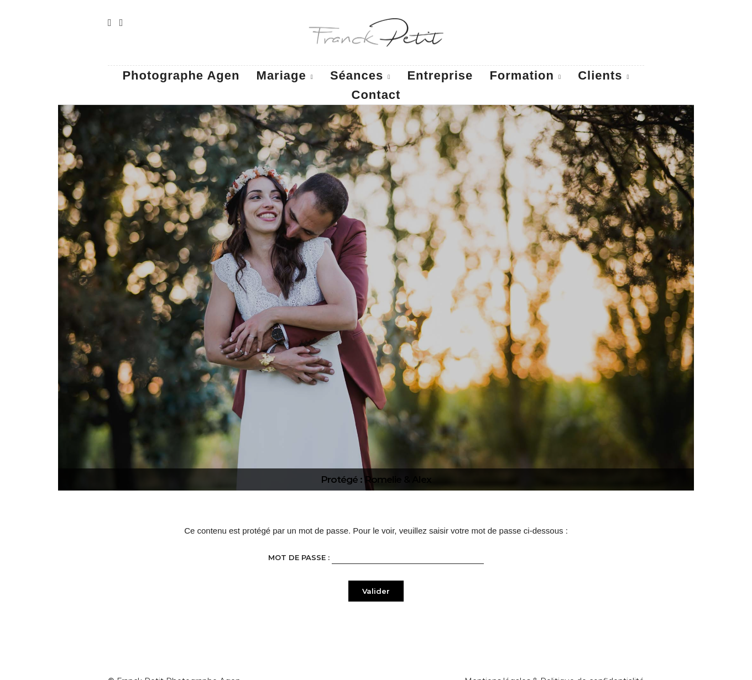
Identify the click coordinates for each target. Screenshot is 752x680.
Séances (356, 75)
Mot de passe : (376, 556)
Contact (376, 95)
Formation (521, 75)
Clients (600, 75)
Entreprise (440, 75)
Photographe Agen (180, 75)
